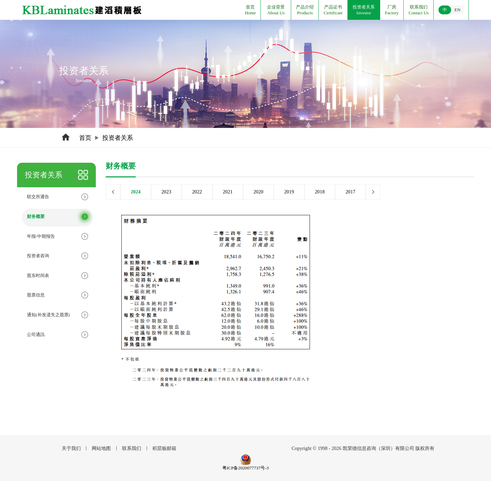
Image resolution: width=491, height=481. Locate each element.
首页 (250, 7)
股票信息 (36, 294)
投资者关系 (364, 7)
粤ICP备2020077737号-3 (245, 467)
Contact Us (418, 12)
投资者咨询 (38, 255)
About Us (276, 12)
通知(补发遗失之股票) (48, 314)
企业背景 (276, 7)
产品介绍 (305, 7)
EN (458, 9)
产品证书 (333, 7)
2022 (197, 191)
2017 (350, 191)
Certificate (333, 12)
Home (250, 12)
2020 (258, 191)
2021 (228, 191)
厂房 (391, 7)
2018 (320, 191)
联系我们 (419, 7)
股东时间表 (38, 275)
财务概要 (36, 216)
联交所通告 (38, 196)
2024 (135, 191)
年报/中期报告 (41, 236)
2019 (289, 191)
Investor (363, 12)
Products (305, 12)
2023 (166, 191)
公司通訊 (36, 334)
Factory (392, 12)
